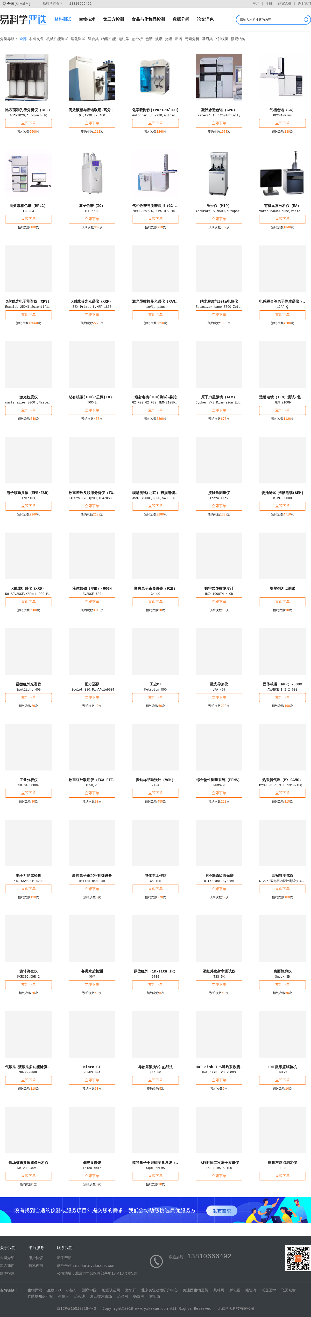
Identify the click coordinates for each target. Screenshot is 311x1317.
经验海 (250, 1290)
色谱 (149, 39)
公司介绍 (7, 1258)
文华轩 (130, 1290)
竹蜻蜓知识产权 (40, 1296)
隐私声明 (36, 1266)
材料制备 (36, 39)
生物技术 (87, 19)
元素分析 (192, 39)
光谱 (168, 39)
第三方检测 (113, 19)
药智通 (79, 1296)
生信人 (63, 1296)
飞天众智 (288, 1290)
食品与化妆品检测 (148, 19)
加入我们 (7, 1266)
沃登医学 (268, 1290)
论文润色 (205, 19)
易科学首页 (51, 4)
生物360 (54, 1290)
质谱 (178, 39)
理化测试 (78, 39)
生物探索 (34, 1290)
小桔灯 (71, 1290)
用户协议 (36, 1258)
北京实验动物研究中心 (159, 1290)
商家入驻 (285, 4)
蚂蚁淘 (138, 1296)
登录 (256, 4)
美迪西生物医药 (195, 1290)
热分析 (137, 39)
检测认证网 (111, 1290)
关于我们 (304, 4)
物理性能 (108, 39)
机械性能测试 (57, 39)
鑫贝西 (154, 1296)
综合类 (93, 39)
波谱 (158, 39)
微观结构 (238, 39)
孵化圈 (234, 1290)
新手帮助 (64, 1258)
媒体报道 (7, 1273)
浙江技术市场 (101, 1296)
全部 (23, 39)
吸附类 (207, 39)
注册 (268, 4)
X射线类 (221, 39)
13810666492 (80, 4)
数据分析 (181, 19)
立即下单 (28, 123)
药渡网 (122, 1296)
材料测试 (62, 19)
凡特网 (218, 1290)
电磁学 (123, 39)
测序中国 (89, 1290)
